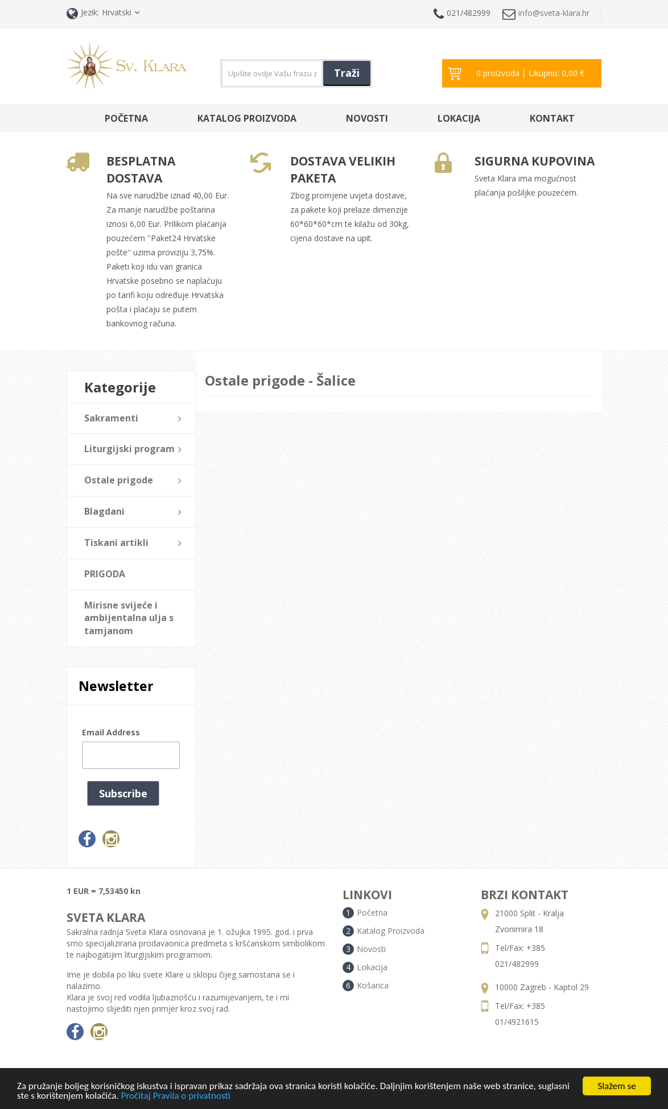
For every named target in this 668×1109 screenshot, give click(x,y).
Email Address (111, 732)
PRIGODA (104, 574)
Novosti (367, 118)
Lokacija (459, 118)
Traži (347, 73)
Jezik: (83, 13)
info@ (545, 13)
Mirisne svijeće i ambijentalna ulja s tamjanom (129, 618)
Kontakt (552, 118)
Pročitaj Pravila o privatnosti (175, 1097)
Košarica (373, 985)
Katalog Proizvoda (246, 118)
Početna (126, 118)
